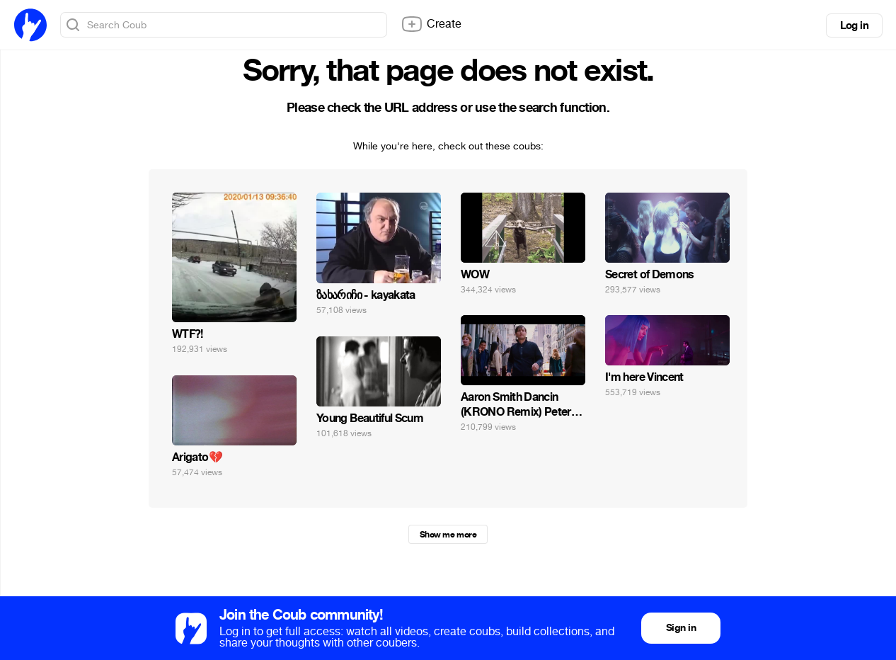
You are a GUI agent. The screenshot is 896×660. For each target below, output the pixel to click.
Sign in (681, 628)
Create (431, 24)
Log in (854, 25)
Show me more (448, 534)
